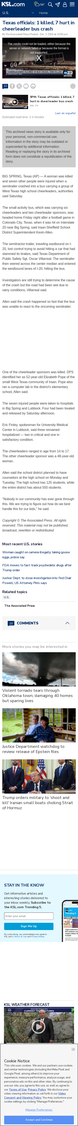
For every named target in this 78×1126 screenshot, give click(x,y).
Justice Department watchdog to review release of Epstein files (33, 749)
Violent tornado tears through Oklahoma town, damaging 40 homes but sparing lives (37, 696)
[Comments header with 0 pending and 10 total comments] (39, 623)
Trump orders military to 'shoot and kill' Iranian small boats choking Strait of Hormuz (37, 803)
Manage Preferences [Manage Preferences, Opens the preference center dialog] (39, 1110)
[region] (39, 1085)
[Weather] (39, 4)
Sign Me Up (29, 926)
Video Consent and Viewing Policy (35, 1096)
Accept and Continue (39, 1120)
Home (43, 13)
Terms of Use (20, 936)
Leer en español (65, 113)
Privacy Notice (37, 936)
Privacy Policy (37, 1090)
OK (73, 1049)
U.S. (6, 597)
